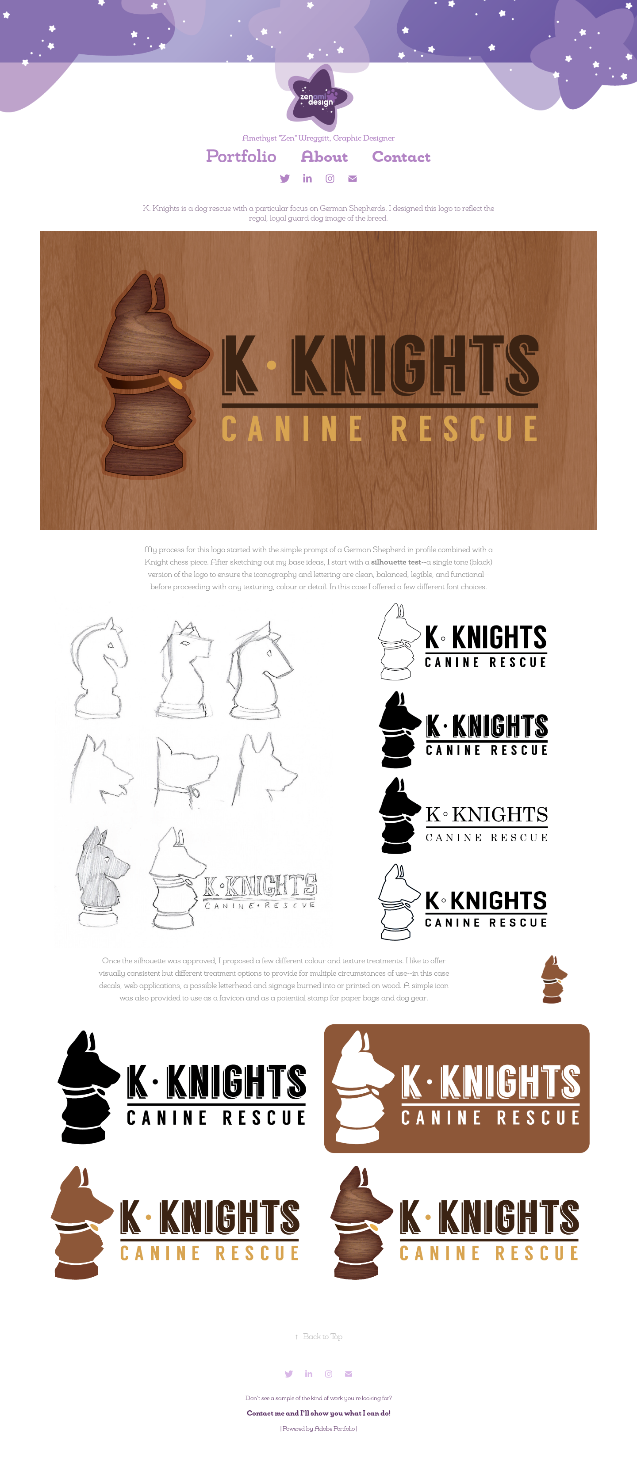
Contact (401, 156)
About (324, 156)
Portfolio (241, 156)
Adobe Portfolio (335, 1428)
